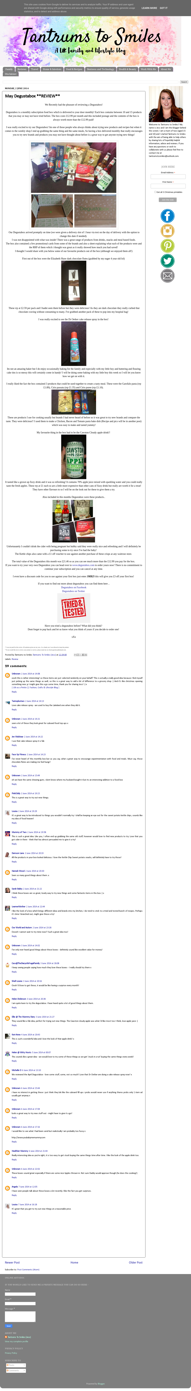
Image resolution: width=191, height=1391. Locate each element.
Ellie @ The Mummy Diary (23, 1017)
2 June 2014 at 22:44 (35, 907)
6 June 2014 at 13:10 (31, 1070)
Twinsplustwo (18, 701)
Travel (34, 69)
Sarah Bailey (17, 889)
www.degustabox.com (83, 565)
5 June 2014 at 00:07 (41, 1052)
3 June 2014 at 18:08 (49, 963)
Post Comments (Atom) (28, 1270)
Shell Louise (17, 981)
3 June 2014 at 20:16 (32, 981)
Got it (164, 8)
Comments (13, 1371)
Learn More (149, 8)
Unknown (16, 674)
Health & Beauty (127, 69)
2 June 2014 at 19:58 (36, 832)
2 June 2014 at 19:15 (30, 793)
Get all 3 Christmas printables (169, 192)
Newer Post (12, 1262)
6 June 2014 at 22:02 (30, 1169)
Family (9, 69)
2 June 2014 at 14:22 (33, 737)
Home (74, 1262)
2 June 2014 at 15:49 (30, 776)
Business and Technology (100, 69)
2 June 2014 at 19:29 (27, 811)
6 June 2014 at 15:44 (30, 1088)
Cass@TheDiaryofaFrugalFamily (26, 963)
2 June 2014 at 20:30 (34, 871)
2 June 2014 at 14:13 (34, 701)
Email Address (168, 172)
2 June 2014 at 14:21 (30, 719)
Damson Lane (18, 853)
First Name (168, 182)
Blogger (101, 1384)
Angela (15, 1187)
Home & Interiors (52, 69)
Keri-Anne (16, 1035)
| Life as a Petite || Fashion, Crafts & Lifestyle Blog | (35, 688)
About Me (166, 69)
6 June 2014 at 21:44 (38, 1151)
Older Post (136, 1262)
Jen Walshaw (17, 737)
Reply (14, 692)
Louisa (14, 811)
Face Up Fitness (19, 755)
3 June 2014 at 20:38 (36, 999)
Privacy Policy (11, 1353)
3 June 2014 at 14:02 (30, 946)
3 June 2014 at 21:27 (45, 1017)
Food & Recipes (74, 69)
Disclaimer (10, 74)
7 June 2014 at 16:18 (27, 1205)
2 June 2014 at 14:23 (36, 755)
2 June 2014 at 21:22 (32, 889)
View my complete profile (16, 1342)
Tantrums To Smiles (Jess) (19, 1337)
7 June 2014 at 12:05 (28, 1187)
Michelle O (16, 1070)
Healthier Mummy (20, 1151)
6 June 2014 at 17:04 (30, 1109)
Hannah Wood (18, 871)
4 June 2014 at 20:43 (30, 1035)
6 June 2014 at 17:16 (30, 1127)
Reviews (22, 69)
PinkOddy (16, 793)
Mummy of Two (19, 832)
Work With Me (148, 69)
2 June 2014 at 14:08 (30, 674)
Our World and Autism (22, 928)
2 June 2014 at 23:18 (42, 928)
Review (15, 659)
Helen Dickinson (19, 999)
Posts (10, 1365)
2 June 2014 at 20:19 (34, 853)
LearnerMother (18, 907)
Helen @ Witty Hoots (21, 1052)
